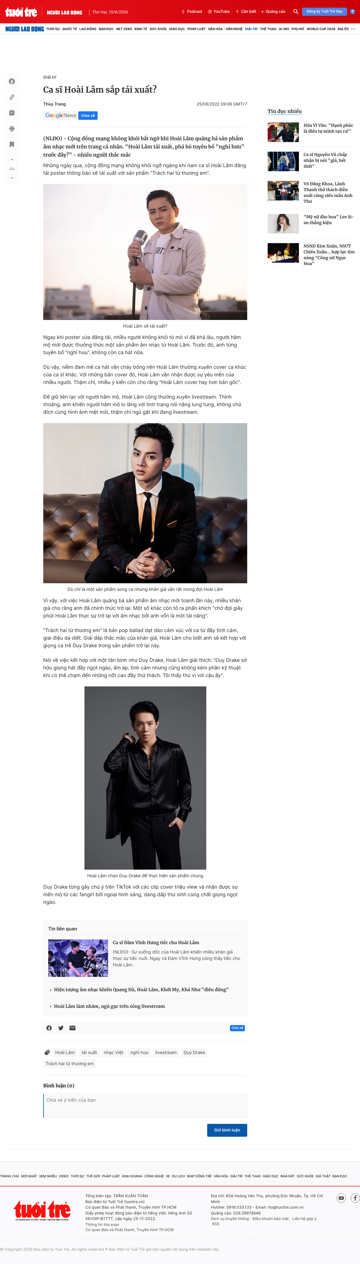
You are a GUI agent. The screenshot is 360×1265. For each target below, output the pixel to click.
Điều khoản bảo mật (270, 1218)
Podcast (191, 11)
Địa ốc (343, 29)
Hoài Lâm (65, 1052)
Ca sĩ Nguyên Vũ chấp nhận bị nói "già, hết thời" (325, 160)
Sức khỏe (158, 29)
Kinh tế (140, 29)
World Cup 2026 (321, 29)
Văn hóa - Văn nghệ (225, 29)
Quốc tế (69, 29)
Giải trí (251, 29)
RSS (215, 1224)
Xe (168, 1176)
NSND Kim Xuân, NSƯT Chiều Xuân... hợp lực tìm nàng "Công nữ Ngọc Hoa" (329, 254)
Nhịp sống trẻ (199, 1176)
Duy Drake (194, 1052)
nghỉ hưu (139, 1052)
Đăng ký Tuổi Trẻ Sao (324, 11)
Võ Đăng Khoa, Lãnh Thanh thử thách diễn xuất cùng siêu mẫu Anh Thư (328, 192)
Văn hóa (221, 1176)
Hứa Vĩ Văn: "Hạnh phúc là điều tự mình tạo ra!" (328, 128)
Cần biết (245, 11)
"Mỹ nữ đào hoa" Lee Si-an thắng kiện (329, 219)
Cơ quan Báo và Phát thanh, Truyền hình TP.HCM (129, 1230)
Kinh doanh (132, 1176)
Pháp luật (196, 29)
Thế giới (93, 1176)
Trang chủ (9, 1176)
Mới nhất (29, 1176)
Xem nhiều (48, 1176)
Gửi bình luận (227, 1130)
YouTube (218, 11)
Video (64, 1176)
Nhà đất (288, 1176)
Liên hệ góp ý (304, 1218)
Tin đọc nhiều (285, 111)
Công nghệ (154, 1176)
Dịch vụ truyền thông (230, 1218)
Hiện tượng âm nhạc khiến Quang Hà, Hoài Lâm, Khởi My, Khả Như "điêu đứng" (141, 990)
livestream (166, 1052)
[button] (11, 159)
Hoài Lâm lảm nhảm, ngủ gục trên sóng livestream (109, 1006)
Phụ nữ (298, 29)
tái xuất (89, 1052)
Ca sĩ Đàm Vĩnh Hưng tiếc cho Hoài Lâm (156, 943)
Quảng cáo (273, 11)
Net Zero (124, 29)
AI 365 (284, 29)
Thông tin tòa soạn (102, 1224)
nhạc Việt (114, 1052)
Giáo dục (177, 29)
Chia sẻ (88, 115)
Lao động (88, 29)
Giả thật (323, 1176)
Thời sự (53, 29)
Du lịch (178, 1176)
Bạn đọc (106, 29)
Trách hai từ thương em (70, 1063)
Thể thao (268, 29)
